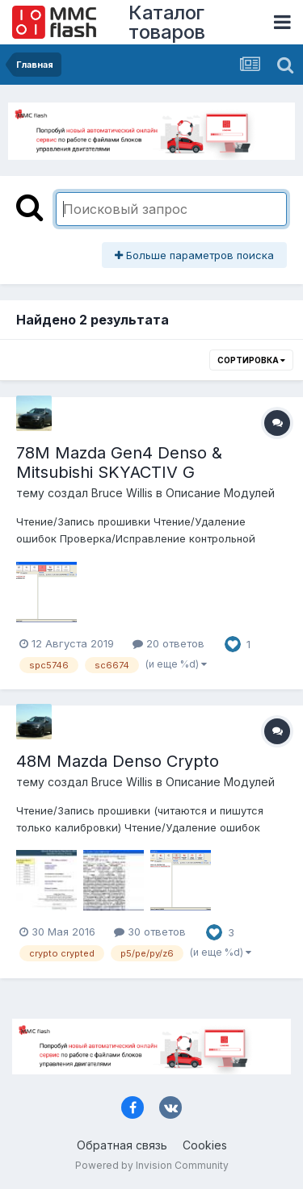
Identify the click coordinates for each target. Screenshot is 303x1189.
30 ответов (150, 931)
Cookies (205, 1145)
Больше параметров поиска (194, 255)
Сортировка (251, 360)
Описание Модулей (220, 493)
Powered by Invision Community (152, 1165)
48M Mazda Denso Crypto (117, 761)
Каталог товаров (166, 22)
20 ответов (168, 643)
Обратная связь (122, 1145)
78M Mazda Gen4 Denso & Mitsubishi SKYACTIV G (119, 462)
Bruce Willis (122, 493)
